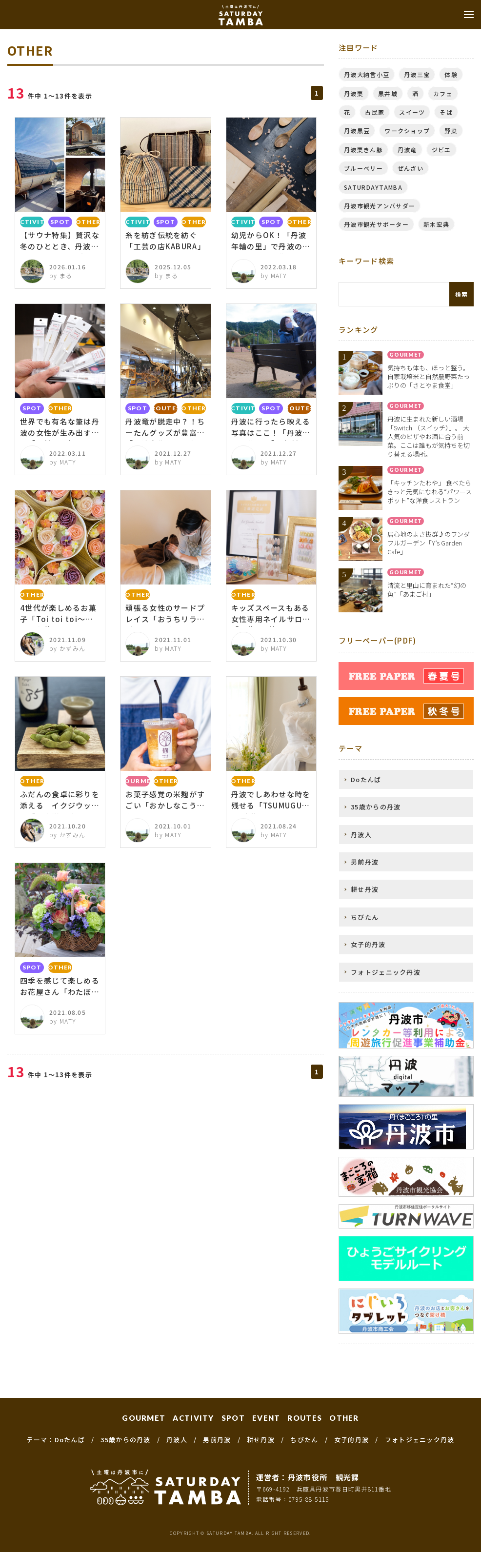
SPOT (233, 1417)
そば (446, 112)
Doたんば (366, 779)
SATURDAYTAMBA (373, 187)
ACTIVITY (193, 1417)
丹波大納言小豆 (366, 74)
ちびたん (365, 917)
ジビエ (441, 149)
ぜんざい (410, 168)
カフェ (443, 93)
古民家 (374, 112)
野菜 (451, 130)
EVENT (266, 1417)
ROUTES (304, 1417)
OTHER (344, 1417)
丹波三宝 (417, 74)
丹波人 (361, 834)
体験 (451, 74)
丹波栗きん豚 (363, 149)
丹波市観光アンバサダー (379, 206)
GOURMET (143, 1417)
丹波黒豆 (357, 130)
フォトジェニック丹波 (386, 972)
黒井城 (388, 93)
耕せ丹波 (365, 889)
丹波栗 (353, 93)
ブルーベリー (363, 168)
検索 (461, 294)
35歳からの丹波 (376, 806)
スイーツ (412, 112)
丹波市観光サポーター (376, 224)
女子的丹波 (368, 944)
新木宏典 (436, 224)
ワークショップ (407, 130)
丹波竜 (407, 149)
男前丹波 (365, 862)
